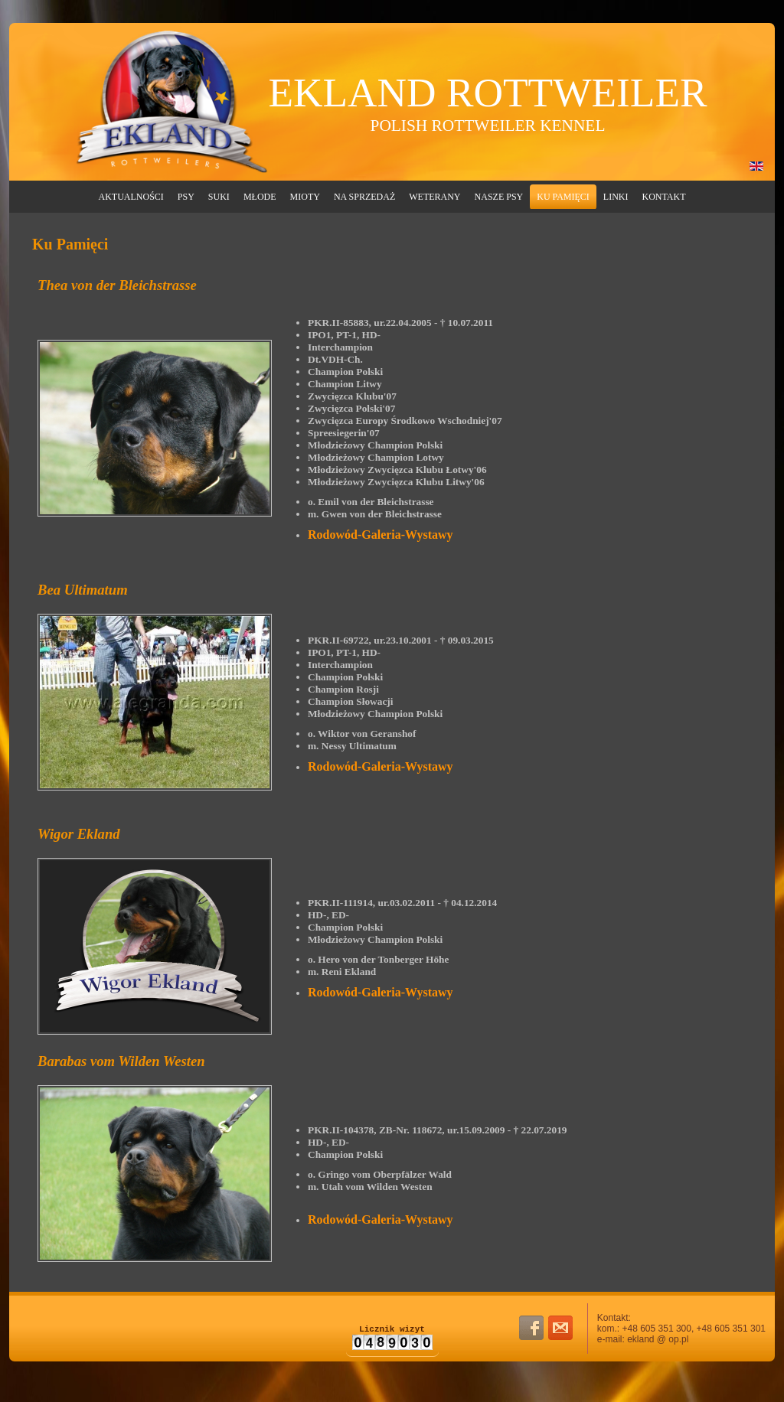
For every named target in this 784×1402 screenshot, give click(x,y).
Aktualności (131, 196)
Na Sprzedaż (364, 196)
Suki (219, 196)
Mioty (305, 196)
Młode (259, 196)
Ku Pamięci (563, 196)
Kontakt (663, 196)
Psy (186, 196)
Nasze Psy (499, 196)
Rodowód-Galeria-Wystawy (380, 534)
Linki (616, 196)
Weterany (434, 196)
